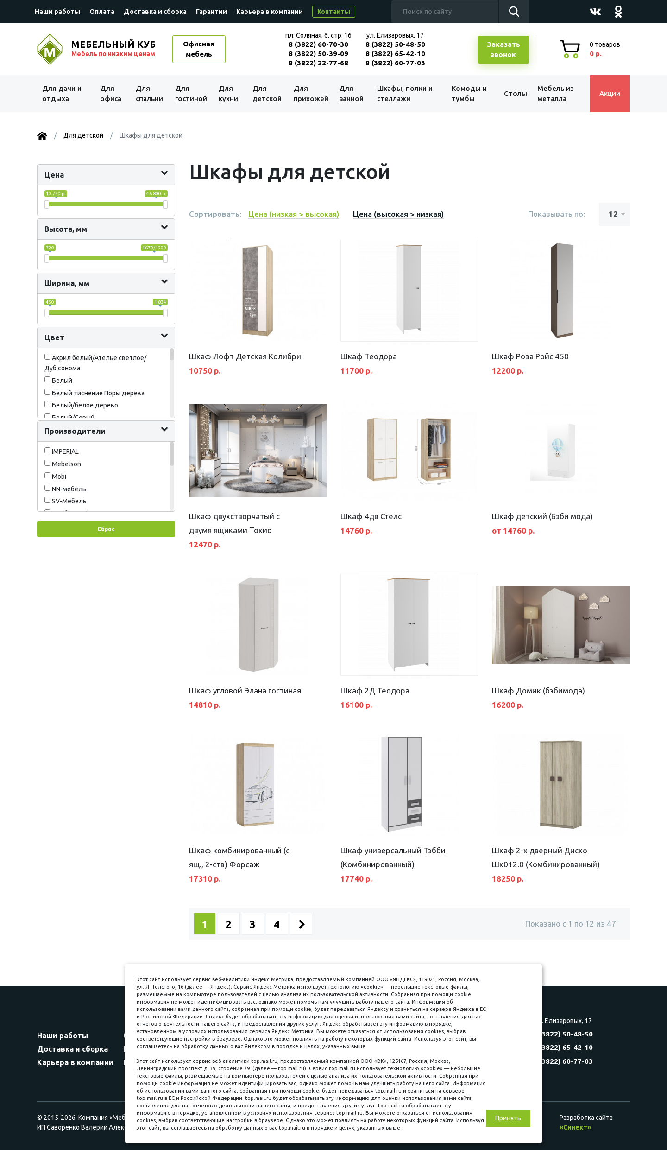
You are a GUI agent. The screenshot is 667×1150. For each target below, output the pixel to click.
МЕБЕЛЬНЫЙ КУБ (114, 48)
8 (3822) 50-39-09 (318, 53)
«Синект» (575, 1127)
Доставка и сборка (155, 11)
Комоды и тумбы (467, 93)
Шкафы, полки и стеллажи (404, 93)
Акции (608, 93)
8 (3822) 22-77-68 (318, 63)
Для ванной (351, 93)
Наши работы (57, 11)
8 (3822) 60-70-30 (318, 44)
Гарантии (211, 11)
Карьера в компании (269, 11)
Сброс (105, 529)
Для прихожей (310, 93)
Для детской (266, 93)
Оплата (101, 11)
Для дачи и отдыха (62, 93)
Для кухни (228, 93)
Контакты (333, 11)
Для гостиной (191, 93)
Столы (513, 93)
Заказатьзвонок (503, 49)
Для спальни (149, 93)
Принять (508, 1118)
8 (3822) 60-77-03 (395, 63)
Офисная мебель (198, 49)
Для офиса (110, 93)
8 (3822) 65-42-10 (395, 53)
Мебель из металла (554, 93)
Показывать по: (556, 214)
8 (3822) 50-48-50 (395, 44)
